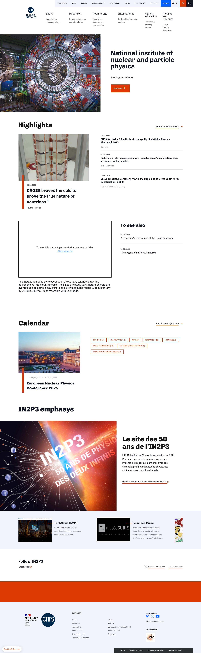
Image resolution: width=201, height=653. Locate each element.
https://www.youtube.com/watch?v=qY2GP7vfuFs (151, 250)
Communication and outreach (119, 627)
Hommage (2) (170, 340)
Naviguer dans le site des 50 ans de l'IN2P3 (144, 481)
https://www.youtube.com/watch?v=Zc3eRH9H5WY (151, 236)
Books (127, 3)
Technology (102, 20)
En (173, 3)
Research (78, 19)
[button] (12, 649)
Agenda (84, 3)
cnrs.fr (152, 3)
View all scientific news (167, 126)
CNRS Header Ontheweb (183, 3)
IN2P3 (54, 19)
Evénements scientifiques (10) (107, 352)
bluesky (147, 616)
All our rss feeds (176, 566)
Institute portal (98, 3)
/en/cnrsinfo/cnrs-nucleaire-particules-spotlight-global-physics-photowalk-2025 (141, 142)
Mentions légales (136, 650)
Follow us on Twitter (156, 566)
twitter (152, 616)
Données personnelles (155, 650)
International (128, 19)
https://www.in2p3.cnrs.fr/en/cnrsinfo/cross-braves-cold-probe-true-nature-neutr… (53, 171)
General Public (114, 3)
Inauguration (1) (118, 340)
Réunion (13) (98, 340)
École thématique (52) (103, 346)
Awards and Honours (168, 23)
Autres (135, 340)
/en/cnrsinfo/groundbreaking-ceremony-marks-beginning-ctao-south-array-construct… (141, 181)
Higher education (151, 22)
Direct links (62, 3)
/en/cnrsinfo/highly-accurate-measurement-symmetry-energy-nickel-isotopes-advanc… (141, 160)
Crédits (122, 650)
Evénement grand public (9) (132, 346)
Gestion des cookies (176, 650)
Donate (166, 3)
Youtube (157, 616)
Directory (138, 3)
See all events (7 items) (167, 323)
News (74, 3)
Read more (118, 88)
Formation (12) (152, 340)
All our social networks (155, 621)
